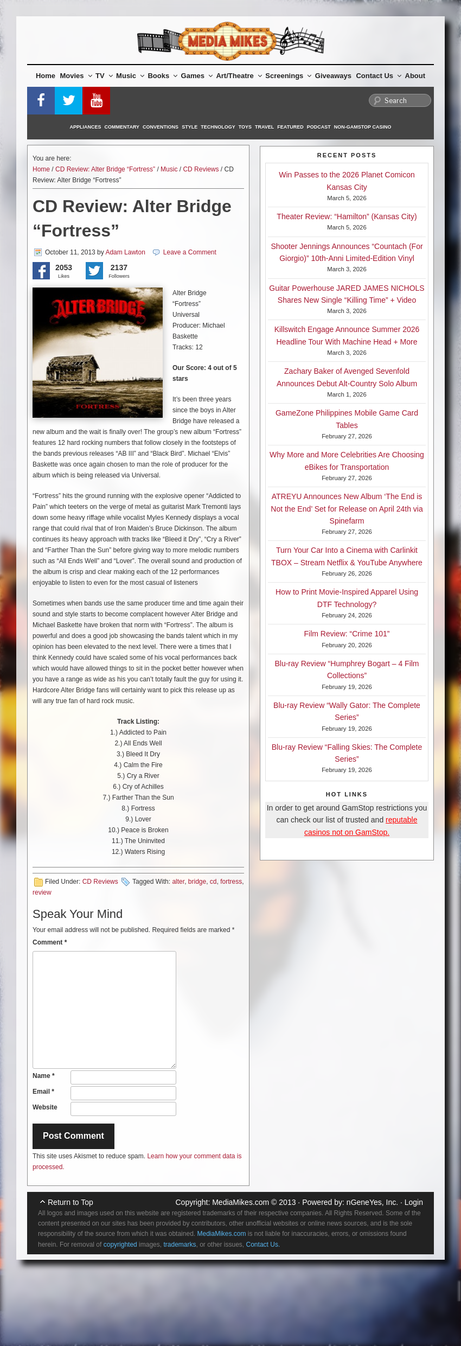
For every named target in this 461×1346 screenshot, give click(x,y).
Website (45, 1107)
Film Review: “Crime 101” (347, 633)
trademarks (179, 1244)
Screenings (288, 76)
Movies (76, 76)
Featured (290, 127)
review (42, 892)
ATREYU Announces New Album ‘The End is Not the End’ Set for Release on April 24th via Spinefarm (346, 508)
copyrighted (120, 1244)
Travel (264, 127)
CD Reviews (201, 169)
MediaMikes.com (240, 1202)
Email (43, 1091)
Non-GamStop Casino (363, 127)
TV (104, 76)
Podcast (319, 127)
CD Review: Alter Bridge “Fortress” (105, 169)
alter (178, 881)
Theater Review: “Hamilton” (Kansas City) (347, 216)
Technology (218, 127)
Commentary (122, 127)
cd (213, 881)
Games (197, 76)
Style (189, 127)
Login (414, 1202)
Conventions (160, 127)
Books (162, 76)
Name (44, 1076)
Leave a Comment (189, 252)
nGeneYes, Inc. (372, 1202)
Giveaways (333, 76)
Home (45, 76)
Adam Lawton (125, 252)
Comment (50, 942)
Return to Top (70, 1202)
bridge (197, 881)
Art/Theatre (238, 76)
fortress (231, 881)
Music (130, 76)
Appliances (85, 127)
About (415, 76)
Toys (245, 127)
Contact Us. (263, 1244)
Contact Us (378, 76)
